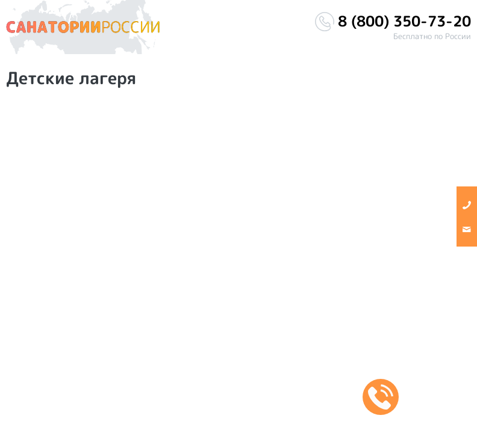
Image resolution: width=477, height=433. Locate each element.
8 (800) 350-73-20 (404, 21)
